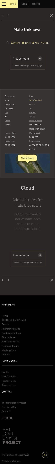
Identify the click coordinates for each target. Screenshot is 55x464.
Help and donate (10, 346)
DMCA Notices (9, 376)
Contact (6, 354)
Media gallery (9, 350)
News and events (10, 341)
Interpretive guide (11, 328)
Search (5, 324)
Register (36, 4)
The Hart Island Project (14, 320)
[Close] (51, 16)
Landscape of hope (11, 333)
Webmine (16, 461)
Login (24, 4)
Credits (5, 372)
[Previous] (3, 16)
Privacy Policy (9, 381)
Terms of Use (9, 385)
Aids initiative (8, 337)
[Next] (8, 16)
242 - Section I (35, 102)
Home (5, 315)
